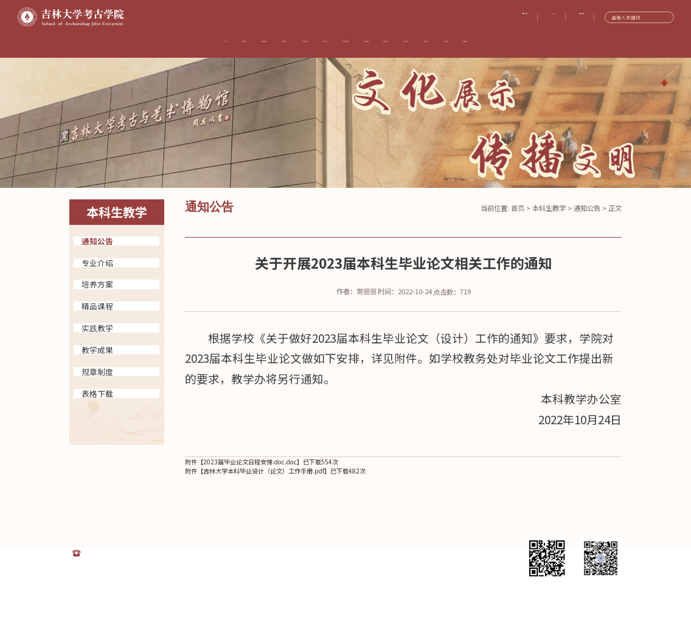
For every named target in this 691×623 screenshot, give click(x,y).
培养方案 (97, 284)
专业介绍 (97, 262)
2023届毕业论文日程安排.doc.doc (250, 461)
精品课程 (97, 306)
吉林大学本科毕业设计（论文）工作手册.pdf (263, 470)
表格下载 (97, 393)
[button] (663, 83)
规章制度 (97, 371)
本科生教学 (549, 208)
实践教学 (97, 327)
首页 (517, 208)
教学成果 (97, 349)
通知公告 (97, 241)
